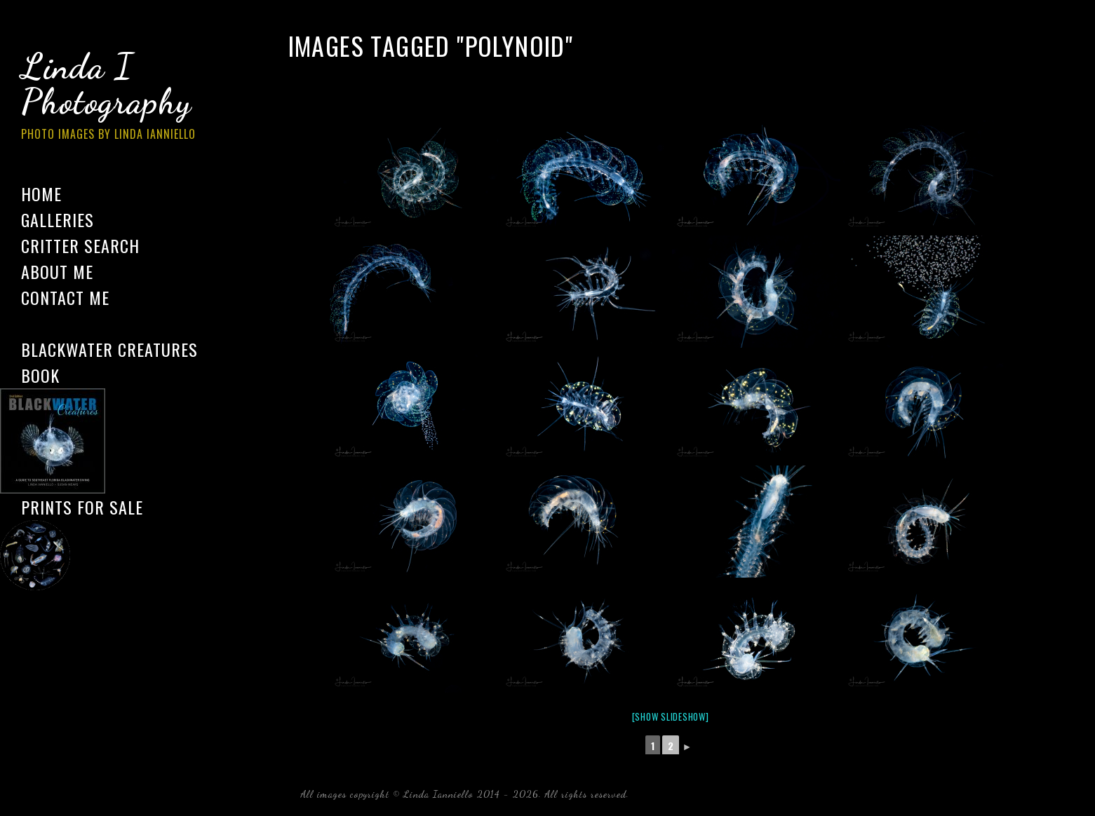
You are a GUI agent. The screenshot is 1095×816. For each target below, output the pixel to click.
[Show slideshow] (670, 716)
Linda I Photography (119, 97)
